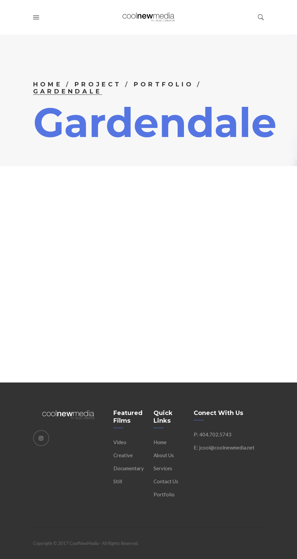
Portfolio (164, 84)
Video (119, 442)
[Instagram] (41, 438)
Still (117, 481)
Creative (123, 455)
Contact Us (166, 481)
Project (98, 84)
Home (48, 84)
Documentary (128, 468)
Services (163, 468)
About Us (164, 455)
